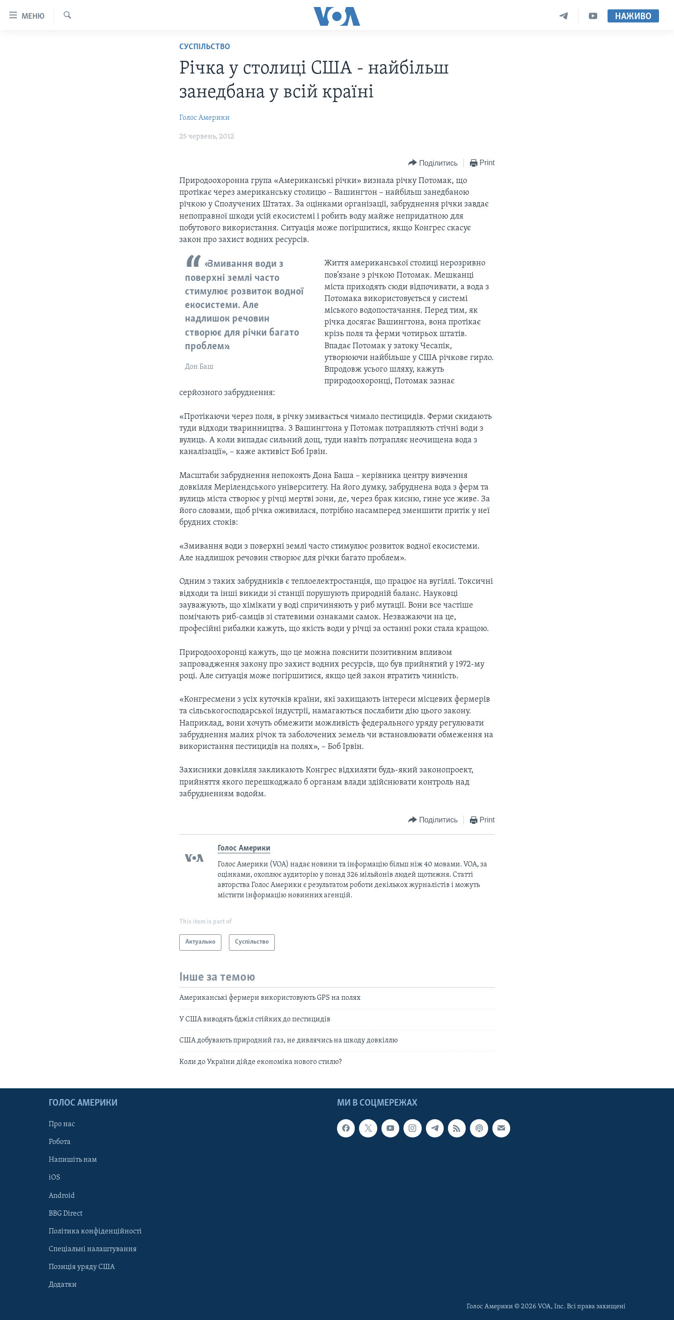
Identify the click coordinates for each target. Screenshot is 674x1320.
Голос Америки (204, 118)
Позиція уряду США (82, 1267)
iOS (54, 1177)
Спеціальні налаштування (93, 1249)
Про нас (62, 1124)
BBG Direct (65, 1213)
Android (62, 1196)
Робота (60, 1142)
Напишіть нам (73, 1160)
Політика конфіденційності (95, 1231)
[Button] (433, 163)
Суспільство (204, 47)
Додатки (63, 1285)
